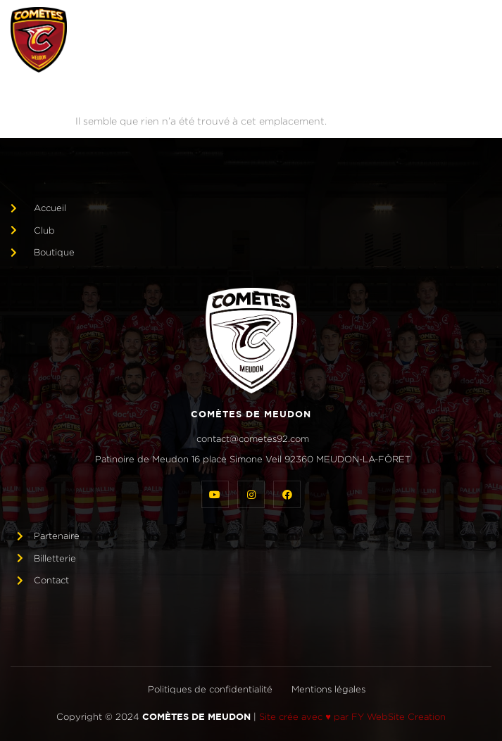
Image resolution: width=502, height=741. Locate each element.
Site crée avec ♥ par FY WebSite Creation (352, 716)
